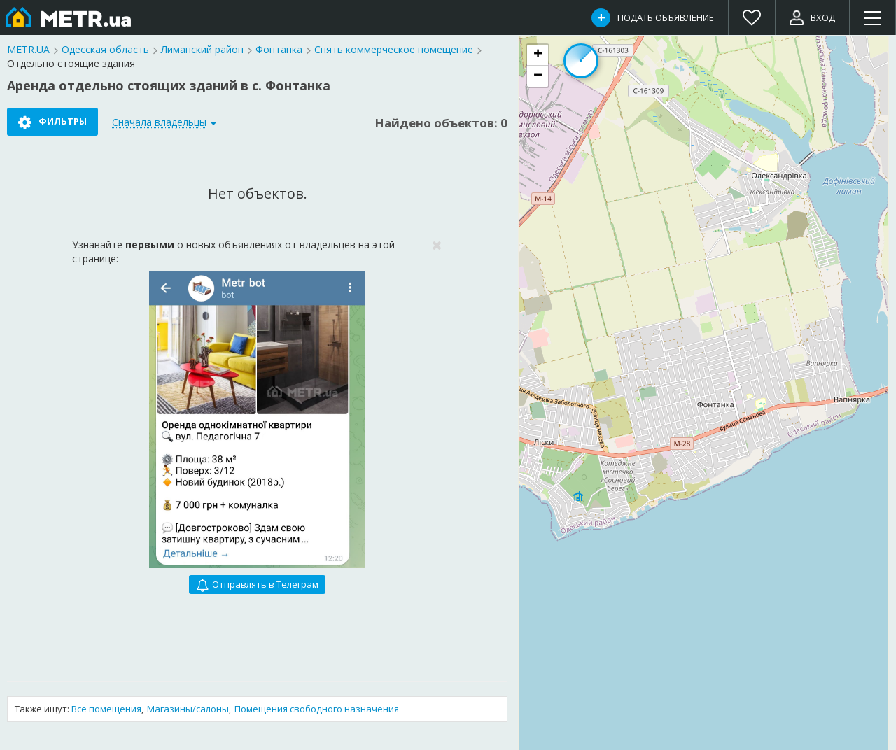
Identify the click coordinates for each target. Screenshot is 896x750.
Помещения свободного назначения (316, 708)
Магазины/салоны (188, 708)
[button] (537, 55)
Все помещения (106, 708)
